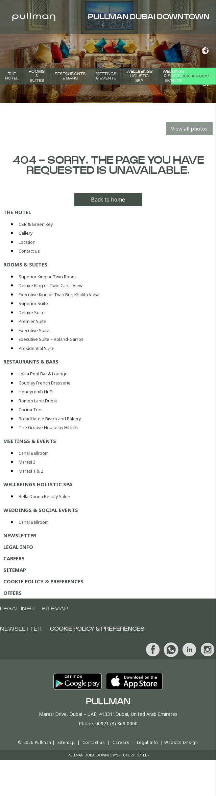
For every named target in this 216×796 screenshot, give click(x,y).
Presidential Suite (36, 348)
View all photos (189, 128)
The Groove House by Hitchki (48, 427)
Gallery (25, 233)
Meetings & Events (106, 76)
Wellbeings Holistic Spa (139, 76)
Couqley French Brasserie (45, 383)
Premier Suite (32, 321)
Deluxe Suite (32, 312)
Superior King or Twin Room (47, 277)
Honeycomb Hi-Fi (36, 392)
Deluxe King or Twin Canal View (50, 285)
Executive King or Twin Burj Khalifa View (59, 295)
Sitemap (14, 569)
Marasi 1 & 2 (31, 471)
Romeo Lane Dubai (38, 401)
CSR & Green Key (36, 224)
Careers (14, 558)
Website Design (181, 742)
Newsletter (19, 535)
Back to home (108, 199)
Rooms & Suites (37, 76)
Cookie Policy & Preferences (43, 581)
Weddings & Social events (173, 76)
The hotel (12, 76)
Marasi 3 (27, 462)
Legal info (17, 608)
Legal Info (18, 546)
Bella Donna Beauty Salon (44, 496)
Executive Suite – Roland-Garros (51, 339)
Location (27, 242)
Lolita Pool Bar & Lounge (43, 374)
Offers (12, 592)
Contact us (29, 251)
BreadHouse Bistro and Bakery (50, 419)
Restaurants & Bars (70, 76)
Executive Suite (34, 330)
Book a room (193, 76)
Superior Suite (33, 303)
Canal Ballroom (34, 453)
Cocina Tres (31, 410)
